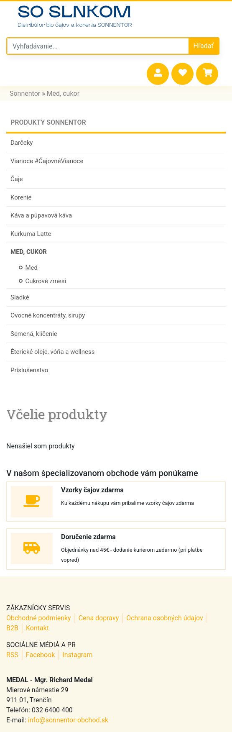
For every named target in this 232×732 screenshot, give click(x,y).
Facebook (40, 655)
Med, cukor (63, 93)
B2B (12, 628)
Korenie (21, 197)
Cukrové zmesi (42, 281)
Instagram (77, 655)
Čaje (16, 179)
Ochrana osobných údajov (164, 618)
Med (28, 267)
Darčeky (21, 142)
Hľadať (204, 46)
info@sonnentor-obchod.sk (68, 720)
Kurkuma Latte (30, 234)
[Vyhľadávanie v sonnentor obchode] (98, 46)
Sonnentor (25, 93)
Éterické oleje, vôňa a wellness (52, 352)
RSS (12, 655)
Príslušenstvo (29, 370)
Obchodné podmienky (38, 618)
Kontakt (37, 628)
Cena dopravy (99, 618)
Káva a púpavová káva (41, 215)
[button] (158, 74)
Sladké (19, 297)
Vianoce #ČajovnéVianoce (46, 161)
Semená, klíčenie (33, 334)
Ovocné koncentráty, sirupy (47, 315)
